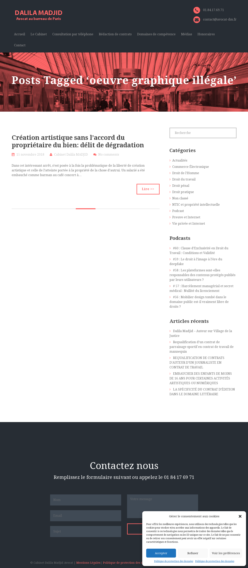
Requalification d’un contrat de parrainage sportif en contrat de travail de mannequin (201, 346)
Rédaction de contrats (115, 34)
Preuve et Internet (186, 217)
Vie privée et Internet (188, 223)
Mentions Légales (88, 562)
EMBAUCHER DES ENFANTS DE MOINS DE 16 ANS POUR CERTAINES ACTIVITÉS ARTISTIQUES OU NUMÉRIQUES (200, 378)
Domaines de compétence (156, 34)
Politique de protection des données (173, 561)
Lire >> (148, 189)
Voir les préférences (226, 553)
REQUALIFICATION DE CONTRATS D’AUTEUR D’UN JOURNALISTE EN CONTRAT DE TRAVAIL (196, 362)
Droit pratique (183, 192)
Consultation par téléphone (72, 34)
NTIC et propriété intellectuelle (196, 204)
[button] (240, 516)
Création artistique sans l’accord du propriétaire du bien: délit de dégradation (78, 141)
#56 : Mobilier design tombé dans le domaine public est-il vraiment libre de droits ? (199, 301)
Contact (19, 45)
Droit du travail (184, 179)
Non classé (180, 198)
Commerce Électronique (190, 167)
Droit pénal (180, 186)
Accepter (161, 553)
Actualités (179, 160)
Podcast (178, 211)
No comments (108, 154)
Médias (186, 34)
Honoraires (206, 34)
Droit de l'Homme (185, 173)
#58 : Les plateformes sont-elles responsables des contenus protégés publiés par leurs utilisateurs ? (202, 275)
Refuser (192, 553)
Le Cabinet (39, 34)
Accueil (19, 34)
